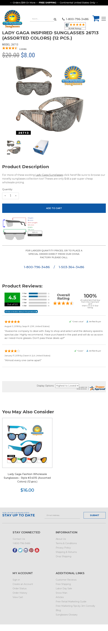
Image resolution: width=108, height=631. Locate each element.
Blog (58, 610)
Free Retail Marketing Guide (71, 601)
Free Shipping (63, 584)
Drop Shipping (63, 556)
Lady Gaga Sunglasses (49, 174)
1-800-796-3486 (37, 267)
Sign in (16, 579)
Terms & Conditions (66, 543)
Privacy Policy (63, 547)
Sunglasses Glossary (66, 614)
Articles (60, 597)
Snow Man (61, 592)
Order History (20, 592)
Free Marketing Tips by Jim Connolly (75, 606)
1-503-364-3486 (71, 267)
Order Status (19, 588)
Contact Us (19, 539)
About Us (61, 539)
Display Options (45, 385)
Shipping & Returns (66, 552)
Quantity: (7, 189)
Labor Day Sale (64, 588)
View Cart (18, 597)
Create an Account (23, 584)
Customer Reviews (66, 579)
